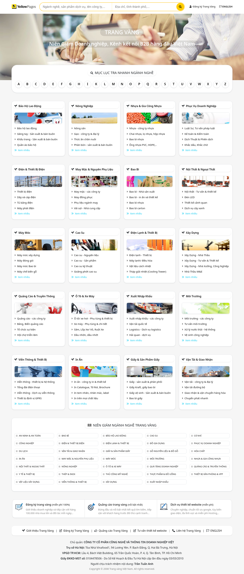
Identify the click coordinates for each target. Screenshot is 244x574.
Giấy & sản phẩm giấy (145, 359)
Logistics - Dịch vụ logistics (145, 329)
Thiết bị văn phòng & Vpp (208, 474)
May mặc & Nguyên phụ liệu (94, 169)
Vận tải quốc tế (138, 324)
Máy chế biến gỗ (27, 271)
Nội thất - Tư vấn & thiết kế (200, 191)
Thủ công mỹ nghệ (117, 474)
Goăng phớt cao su (85, 271)
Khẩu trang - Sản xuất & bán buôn (37, 139)
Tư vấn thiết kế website (152, 531)
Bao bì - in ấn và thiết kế (143, 197)
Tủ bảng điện (25, 202)
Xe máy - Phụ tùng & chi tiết (90, 324)
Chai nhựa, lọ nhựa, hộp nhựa (147, 133)
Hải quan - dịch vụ (140, 335)
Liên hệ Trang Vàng (188, 531)
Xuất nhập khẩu (141, 296)
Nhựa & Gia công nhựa (146, 106)
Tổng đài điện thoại (28, 387)
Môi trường (193, 296)
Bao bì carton (137, 208)
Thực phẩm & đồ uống (163, 474)
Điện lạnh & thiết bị (144, 233)
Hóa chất (199, 451)
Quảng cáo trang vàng (120, 504)
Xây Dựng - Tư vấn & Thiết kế (202, 260)
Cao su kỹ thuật (83, 266)
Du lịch (23, 451)
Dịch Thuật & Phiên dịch (199, 139)
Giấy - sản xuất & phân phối (145, 381)
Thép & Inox (68, 474)
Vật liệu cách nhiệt (140, 266)
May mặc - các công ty (87, 191)
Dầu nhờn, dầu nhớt (86, 335)
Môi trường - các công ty (199, 318)
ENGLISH (225, 6)
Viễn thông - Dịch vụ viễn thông (36, 392)
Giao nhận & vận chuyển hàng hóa (205, 392)
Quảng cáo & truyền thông (36, 296)
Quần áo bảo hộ (26, 145)
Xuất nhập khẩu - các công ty (146, 318)
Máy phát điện (25, 208)
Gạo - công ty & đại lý (86, 133)
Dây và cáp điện (26, 197)
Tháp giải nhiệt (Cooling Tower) (147, 271)
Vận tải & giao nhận (199, 359)
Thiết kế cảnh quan (196, 202)
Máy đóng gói (25, 260)
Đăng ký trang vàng (48, 504)
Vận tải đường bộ (195, 387)
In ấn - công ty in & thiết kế (90, 381)
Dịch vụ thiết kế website (191, 504)
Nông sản (80, 128)
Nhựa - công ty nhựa (141, 128)
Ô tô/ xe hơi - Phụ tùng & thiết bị (93, 318)
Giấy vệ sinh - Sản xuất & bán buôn (150, 392)
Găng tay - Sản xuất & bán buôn (36, 133)
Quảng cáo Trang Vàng (113, 531)
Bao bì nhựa (136, 139)
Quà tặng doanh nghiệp (164, 466)
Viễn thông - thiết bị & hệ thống (36, 381)
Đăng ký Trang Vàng (202, 6)
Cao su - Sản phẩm (85, 260)
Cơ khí (197, 435)
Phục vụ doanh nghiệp (201, 106)
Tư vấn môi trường (196, 324)
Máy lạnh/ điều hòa (140, 260)
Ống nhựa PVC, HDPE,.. (143, 145)
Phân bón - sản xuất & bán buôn (93, 145)
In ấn (78, 359)
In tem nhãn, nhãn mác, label (91, 392)
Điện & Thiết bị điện (31, 169)
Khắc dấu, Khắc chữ (196, 145)
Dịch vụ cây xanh (195, 208)
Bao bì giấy (135, 398)
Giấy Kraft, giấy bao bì (142, 387)
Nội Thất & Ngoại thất (200, 169)
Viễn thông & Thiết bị (32, 359)
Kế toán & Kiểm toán (197, 133)
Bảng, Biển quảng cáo (30, 324)
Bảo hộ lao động (29, 106)
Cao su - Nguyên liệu (86, 255)
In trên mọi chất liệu (86, 398)
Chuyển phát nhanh (196, 398)
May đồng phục (83, 197)
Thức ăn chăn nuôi (85, 139)
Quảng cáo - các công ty (31, 318)
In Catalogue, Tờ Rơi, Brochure (92, 387)
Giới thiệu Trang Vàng (40, 531)
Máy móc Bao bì (26, 266)
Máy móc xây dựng (28, 255)
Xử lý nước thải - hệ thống (200, 329)
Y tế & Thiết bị (27, 474)
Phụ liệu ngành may (86, 202)
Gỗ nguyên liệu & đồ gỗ (164, 451)
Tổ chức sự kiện (26, 329)
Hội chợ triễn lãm (27, 335)
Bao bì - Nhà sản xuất (142, 191)
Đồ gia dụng (157, 443)
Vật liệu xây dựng (29, 481)
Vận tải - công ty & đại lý (199, 381)
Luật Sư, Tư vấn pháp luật (200, 128)
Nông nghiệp (84, 106)
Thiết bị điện (24, 191)
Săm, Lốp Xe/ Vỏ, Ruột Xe (89, 329)
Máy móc (24, 233)
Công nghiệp (26, 443)
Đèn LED (190, 197)
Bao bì (135, 169)
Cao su (79, 233)
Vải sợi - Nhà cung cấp (87, 208)
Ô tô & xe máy (84, 296)
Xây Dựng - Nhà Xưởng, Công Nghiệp (207, 266)
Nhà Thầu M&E (193, 271)
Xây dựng (192, 233)
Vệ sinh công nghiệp (197, 335)
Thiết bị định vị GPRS (29, 398)
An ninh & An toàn (29, 435)
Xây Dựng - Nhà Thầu (197, 255)
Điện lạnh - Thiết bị (140, 255)
